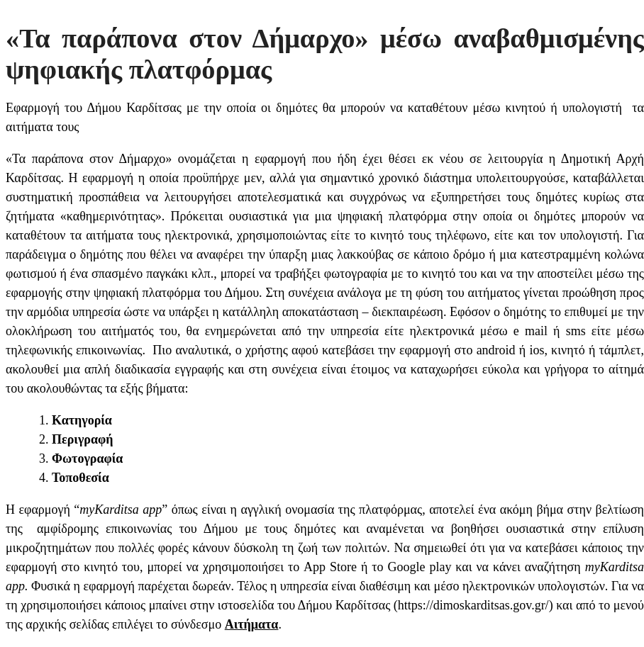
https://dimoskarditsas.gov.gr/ (473, 605)
